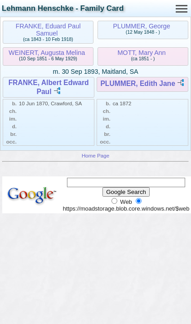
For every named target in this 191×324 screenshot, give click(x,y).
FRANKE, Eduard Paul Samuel (48, 29)
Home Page (96, 155)
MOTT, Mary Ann (141, 52)
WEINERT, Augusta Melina (47, 52)
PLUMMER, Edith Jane (137, 83)
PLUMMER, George (141, 26)
